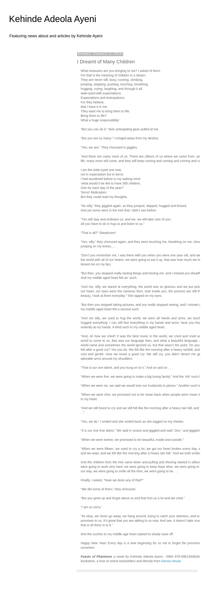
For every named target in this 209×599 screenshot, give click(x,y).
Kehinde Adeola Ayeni (52, 19)
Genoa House (171, 561)
